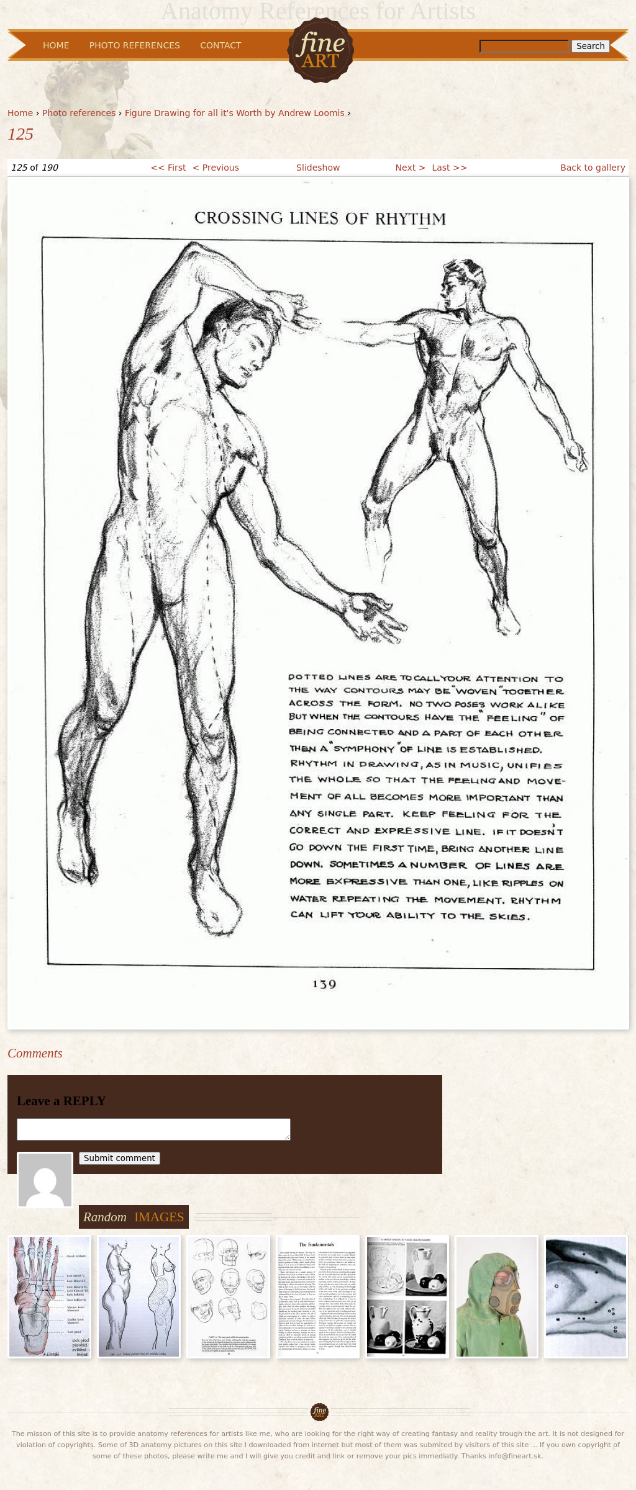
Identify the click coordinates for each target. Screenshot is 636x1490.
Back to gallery (592, 168)
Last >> (449, 168)
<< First (168, 168)
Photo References (134, 45)
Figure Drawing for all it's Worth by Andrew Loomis (235, 113)
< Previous (216, 168)
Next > (411, 168)
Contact (220, 45)
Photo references (79, 113)
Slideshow (318, 168)
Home (20, 113)
